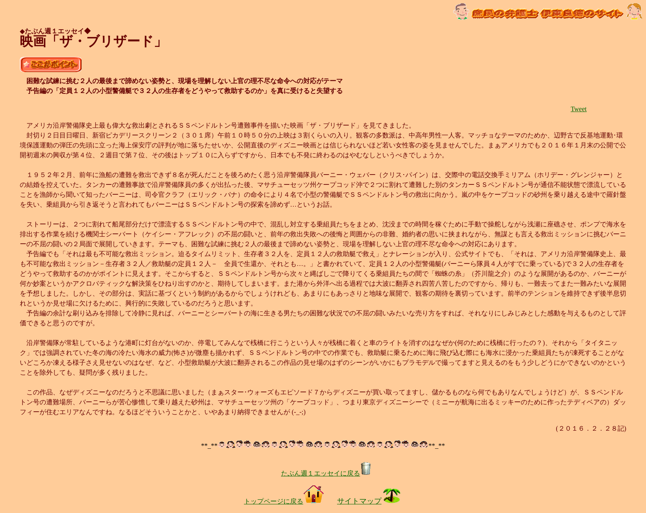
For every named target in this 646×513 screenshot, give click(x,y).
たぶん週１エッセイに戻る (326, 473)
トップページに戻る (284, 501)
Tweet (579, 108)
